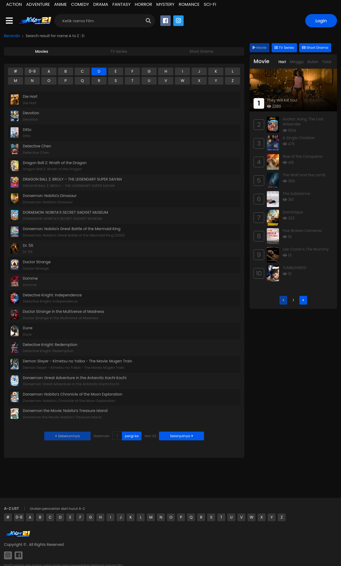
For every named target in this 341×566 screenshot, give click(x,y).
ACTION (14, 4)
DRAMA (100, 4)
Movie (260, 47)
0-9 (19, 517)
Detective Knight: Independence (52, 295)
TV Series (284, 47)
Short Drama (315, 47)
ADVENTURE (38, 4)
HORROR (143, 4)
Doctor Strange (37, 262)
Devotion (31, 113)
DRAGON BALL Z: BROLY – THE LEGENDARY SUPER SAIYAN (72, 179)
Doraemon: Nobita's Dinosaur (50, 195)
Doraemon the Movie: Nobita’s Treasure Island (65, 410)
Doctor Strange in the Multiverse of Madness (63, 311)
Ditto (27, 129)
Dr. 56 (28, 245)
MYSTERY (165, 4)
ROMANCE (189, 4)
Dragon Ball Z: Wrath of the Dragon (55, 162)
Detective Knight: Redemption (50, 344)
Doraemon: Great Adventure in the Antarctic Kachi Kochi (74, 377)
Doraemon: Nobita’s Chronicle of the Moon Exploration (72, 394)
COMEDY (80, 4)
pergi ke (132, 435)
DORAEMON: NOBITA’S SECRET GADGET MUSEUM (65, 212)
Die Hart (30, 96)
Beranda (12, 35)
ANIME (60, 4)
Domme (30, 278)
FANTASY (121, 4)
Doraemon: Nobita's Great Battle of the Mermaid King (72, 228)
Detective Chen (37, 146)
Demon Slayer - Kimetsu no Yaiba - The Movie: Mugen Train (77, 361)
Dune (28, 328)
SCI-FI (210, 4)
